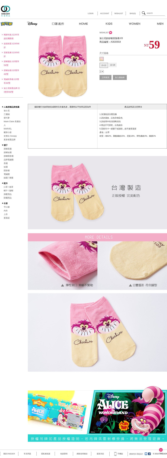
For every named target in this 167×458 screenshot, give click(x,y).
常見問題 (27, 454)
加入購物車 (120, 77)
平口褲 (7, 207)
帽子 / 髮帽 (8, 190)
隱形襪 (7, 170)
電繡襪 (7, 174)
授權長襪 (8, 149)
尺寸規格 (104, 53)
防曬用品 (8, 198)
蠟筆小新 (8, 132)
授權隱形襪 (8, 156)
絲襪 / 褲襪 (8, 178)
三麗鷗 (7, 114)
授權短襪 (8, 152)
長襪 (6, 163)
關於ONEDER (9, 454)
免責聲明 (63, 454)
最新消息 (100, 454)
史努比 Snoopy (10, 136)
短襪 (6, 167)
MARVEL (8, 129)
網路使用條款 (82, 454)
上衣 (6, 214)
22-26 (112, 65)
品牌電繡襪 (8, 160)
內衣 (6, 210)
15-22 (103, 65)
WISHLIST (104, 32)
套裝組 (7, 218)
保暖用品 (8, 194)
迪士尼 (7, 110)
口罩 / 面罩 (8, 187)
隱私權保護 (45, 454)
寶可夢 (7, 118)
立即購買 (105, 77)
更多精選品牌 (9, 139)
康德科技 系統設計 (136, 454)
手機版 (118, 453)
